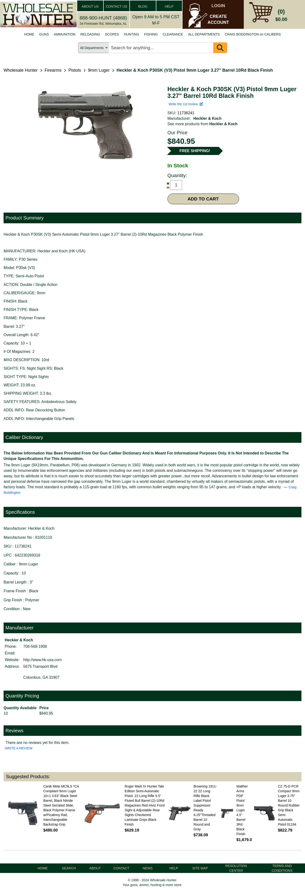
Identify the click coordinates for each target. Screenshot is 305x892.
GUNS (44, 34)
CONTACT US (116, 6)
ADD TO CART (203, 198)
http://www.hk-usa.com (42, 660)
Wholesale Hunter (21, 70)
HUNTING (131, 34)
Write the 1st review (186, 104)
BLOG (142, 6)
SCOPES (112, 34)
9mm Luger (99, 70)
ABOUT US (90, 6)
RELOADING (90, 34)
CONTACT (121, 868)
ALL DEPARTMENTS (204, 34)
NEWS (147, 868)
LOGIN (218, 5)
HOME (29, 34)
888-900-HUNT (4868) (103, 17)
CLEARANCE (173, 34)
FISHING (151, 34)
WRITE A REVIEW (18, 748)
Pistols (74, 70)
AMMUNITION (64, 34)
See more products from (203, 124)
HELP (169, 6)
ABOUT (95, 868)
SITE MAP (200, 868)
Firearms (53, 70)
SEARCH (69, 868)
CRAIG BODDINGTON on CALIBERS (253, 34)
